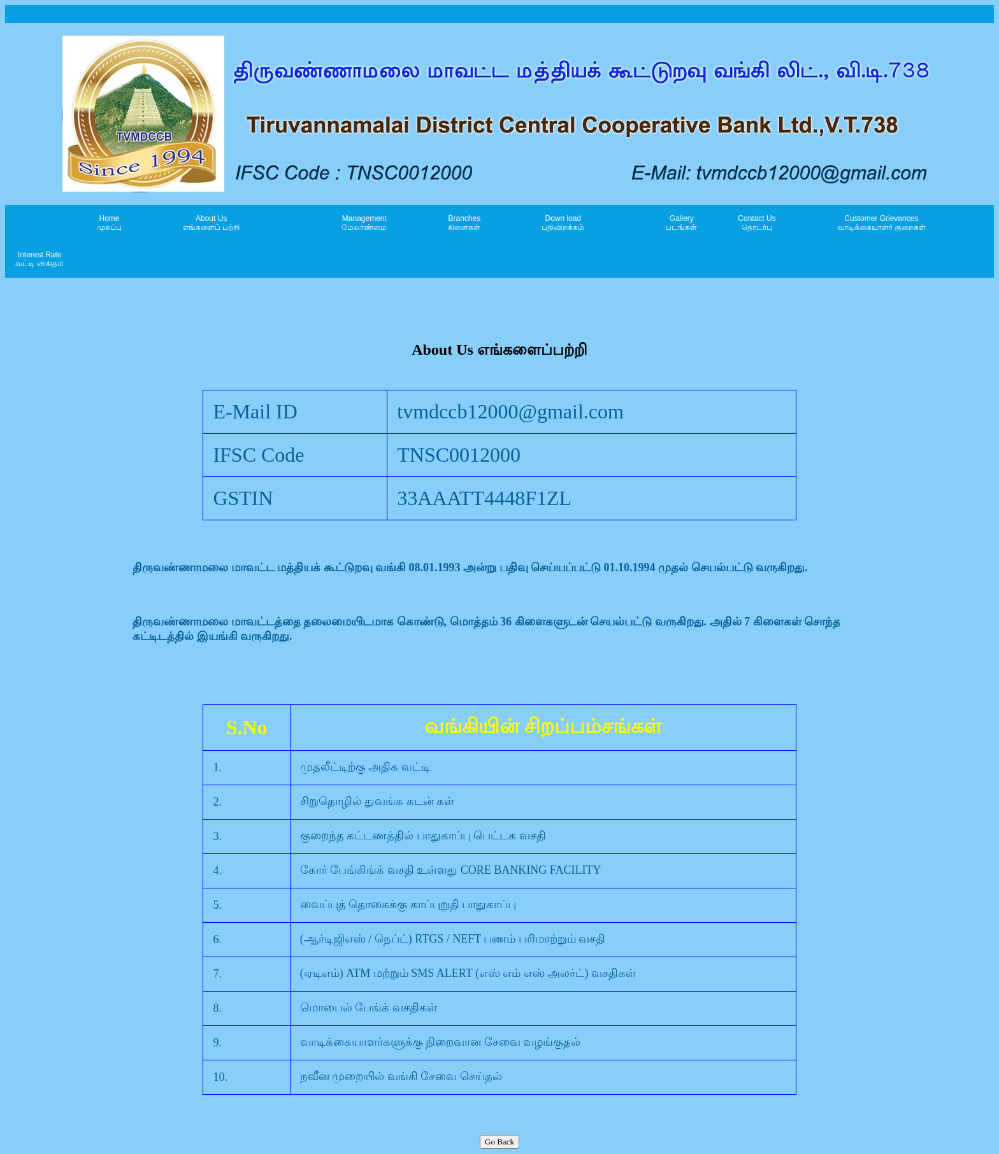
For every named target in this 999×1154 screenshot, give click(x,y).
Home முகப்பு (109, 223)
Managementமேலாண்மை (364, 223)
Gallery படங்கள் (681, 223)
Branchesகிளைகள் (464, 223)
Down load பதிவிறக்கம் (563, 223)
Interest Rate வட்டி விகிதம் (39, 259)
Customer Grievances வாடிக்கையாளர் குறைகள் (881, 223)
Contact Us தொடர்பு (756, 223)
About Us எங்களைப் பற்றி (211, 223)
